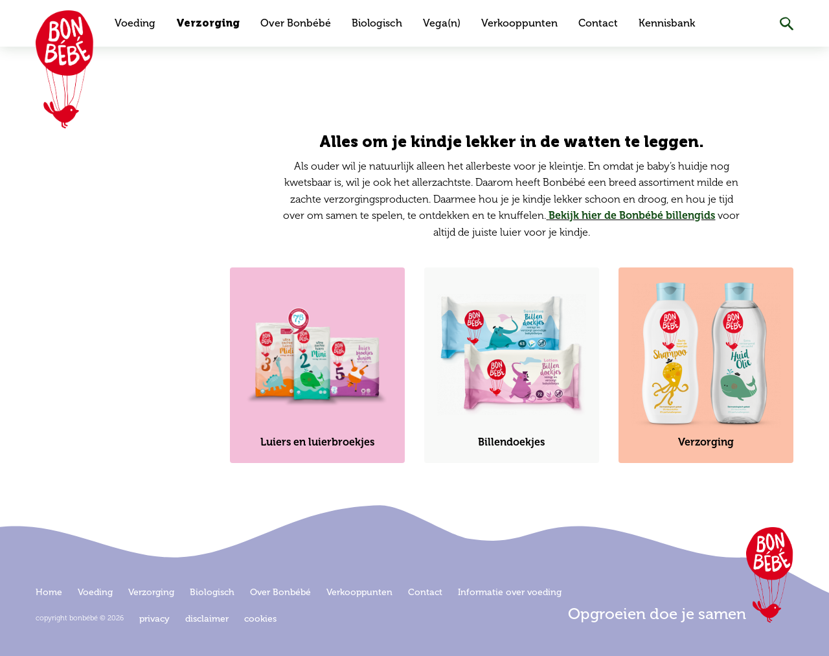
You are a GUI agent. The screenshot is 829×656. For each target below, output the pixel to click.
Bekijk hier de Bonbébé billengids (632, 215)
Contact (598, 23)
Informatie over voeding (510, 592)
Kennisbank (667, 23)
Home (49, 592)
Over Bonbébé (295, 23)
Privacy (154, 618)
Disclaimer (207, 618)
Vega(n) (441, 23)
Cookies (260, 618)
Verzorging (208, 23)
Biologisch (377, 23)
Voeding (135, 23)
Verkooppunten (519, 23)
